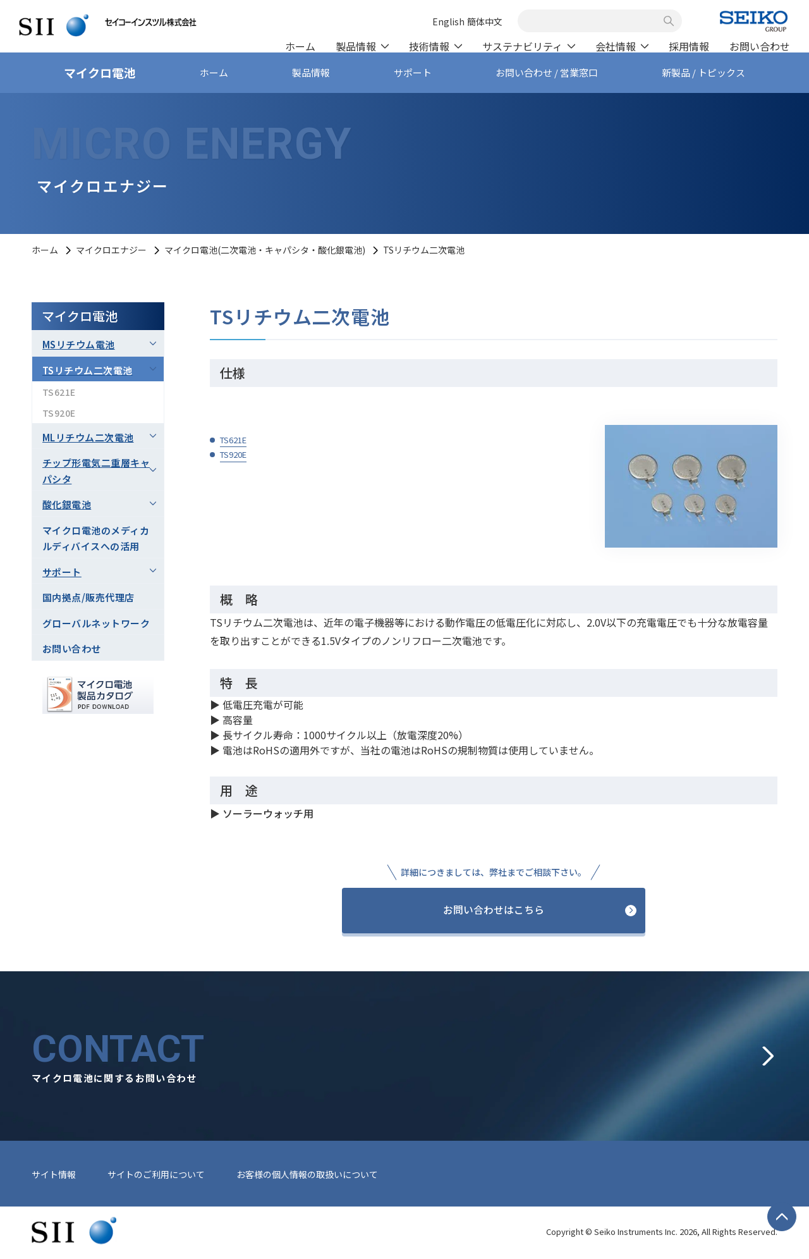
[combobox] (593, 20)
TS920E (233, 454)
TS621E (233, 440)
